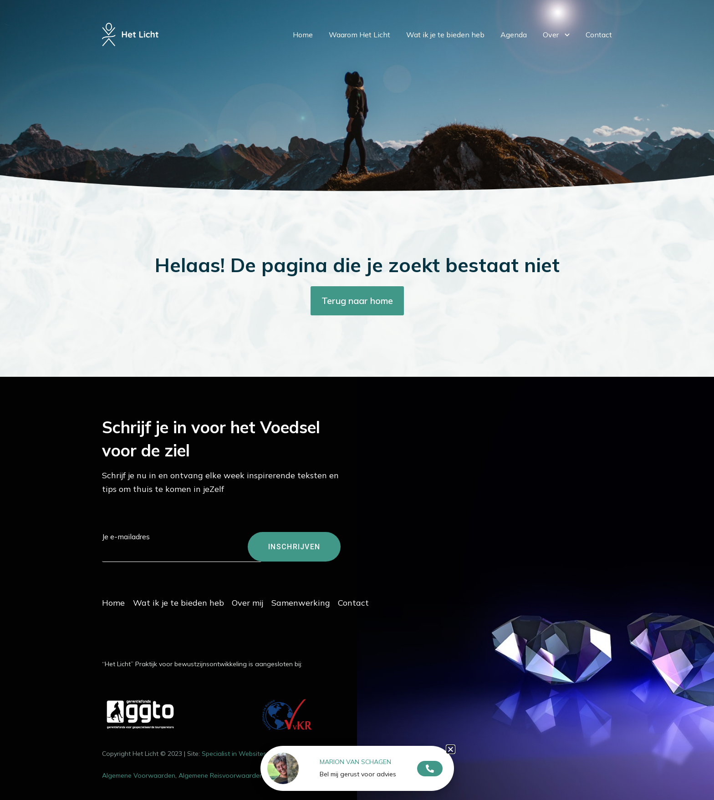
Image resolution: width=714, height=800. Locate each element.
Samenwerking (324, 600)
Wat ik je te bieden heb (445, 48)
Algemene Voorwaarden (138, 773)
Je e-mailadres (126, 536)
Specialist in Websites (234, 751)
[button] (450, 749)
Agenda (513, 48)
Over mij (263, 600)
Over (556, 48)
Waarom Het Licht (359, 48)
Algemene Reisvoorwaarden (220, 773)
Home (303, 48)
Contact (599, 48)
